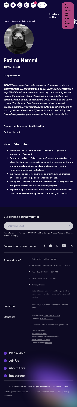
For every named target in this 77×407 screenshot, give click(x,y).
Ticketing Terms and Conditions (18, 392)
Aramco (48, 343)
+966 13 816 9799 (52, 316)
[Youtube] (64, 247)
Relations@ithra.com (41, 340)
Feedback (8, 396)
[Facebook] (44, 247)
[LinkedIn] (71, 247)
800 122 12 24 (46, 319)
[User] (19, 5)
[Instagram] (50, 247)
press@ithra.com (39, 334)
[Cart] (33, 5)
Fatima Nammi (12, 132)
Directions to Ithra (54, 16)
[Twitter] (57, 247)
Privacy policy (63, 392)
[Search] (13, 5)
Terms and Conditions (44, 392)
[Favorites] (26, 5)
